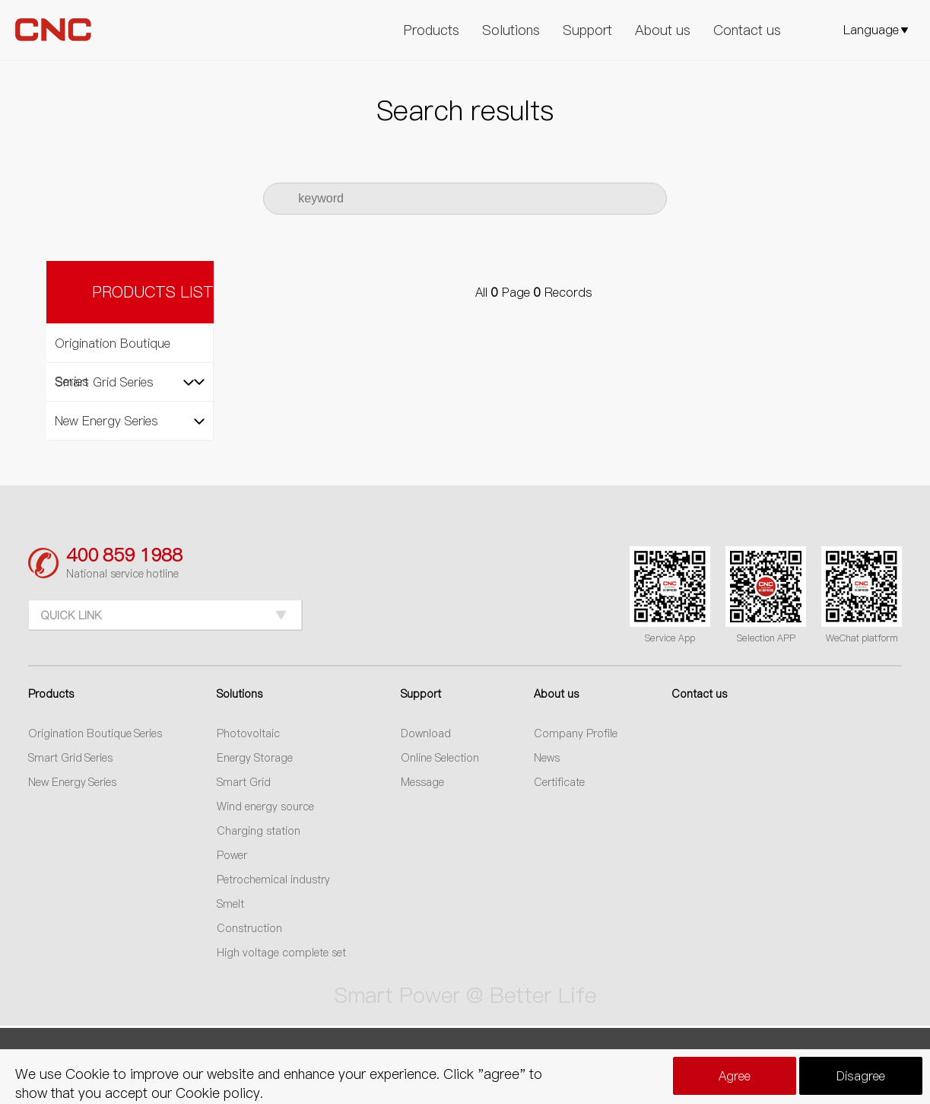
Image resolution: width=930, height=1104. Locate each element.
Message (422, 782)
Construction (249, 928)
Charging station (258, 830)
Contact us (747, 30)
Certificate (559, 782)
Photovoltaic (248, 733)
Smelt (230, 904)
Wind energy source (265, 806)
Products (431, 30)
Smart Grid (244, 782)
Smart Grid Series (70, 757)
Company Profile (575, 733)
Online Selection (440, 757)
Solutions (511, 30)
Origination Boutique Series (95, 733)
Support (587, 30)
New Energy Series (72, 782)
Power (232, 855)
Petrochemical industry (273, 879)
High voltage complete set (281, 952)
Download (426, 733)
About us (662, 30)
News (547, 757)
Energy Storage (255, 757)
